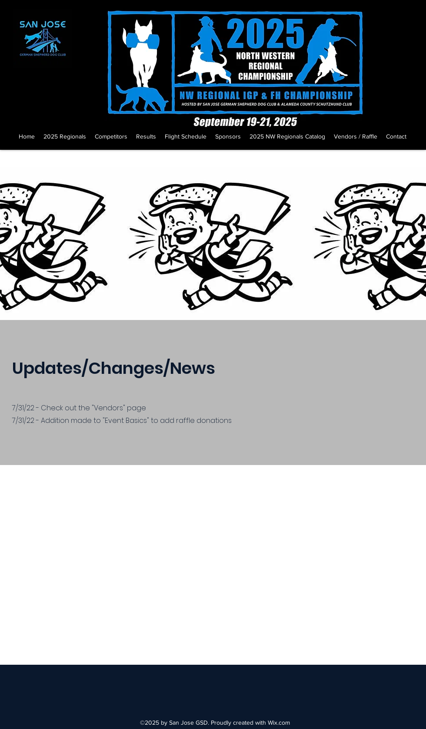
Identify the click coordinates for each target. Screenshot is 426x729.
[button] (64, 136)
